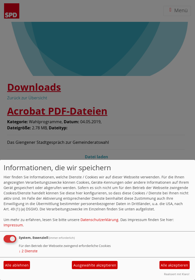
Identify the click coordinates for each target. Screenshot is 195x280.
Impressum (13, 225)
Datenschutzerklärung (99, 219)
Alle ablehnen (17, 265)
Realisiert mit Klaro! (176, 274)
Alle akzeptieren (174, 265)
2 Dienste (28, 250)
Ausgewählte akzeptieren (94, 265)
